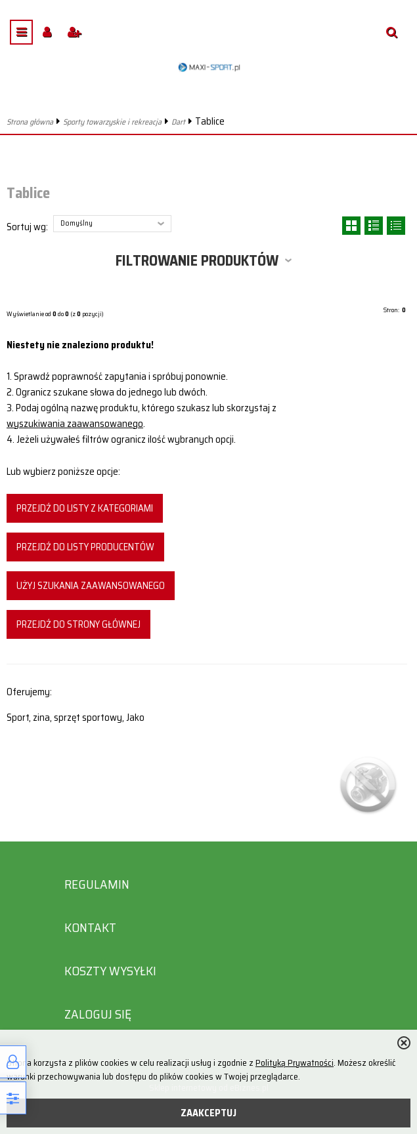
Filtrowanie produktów (197, 260)
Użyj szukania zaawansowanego (90, 586)
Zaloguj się (97, 1014)
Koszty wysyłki (110, 971)
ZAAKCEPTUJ (208, 1113)
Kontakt (90, 928)
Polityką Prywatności (294, 1063)
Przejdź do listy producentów (85, 547)
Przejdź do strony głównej (78, 624)
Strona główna (30, 121)
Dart (178, 121)
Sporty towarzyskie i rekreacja (112, 121)
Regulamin (96, 884)
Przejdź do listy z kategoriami (84, 508)
